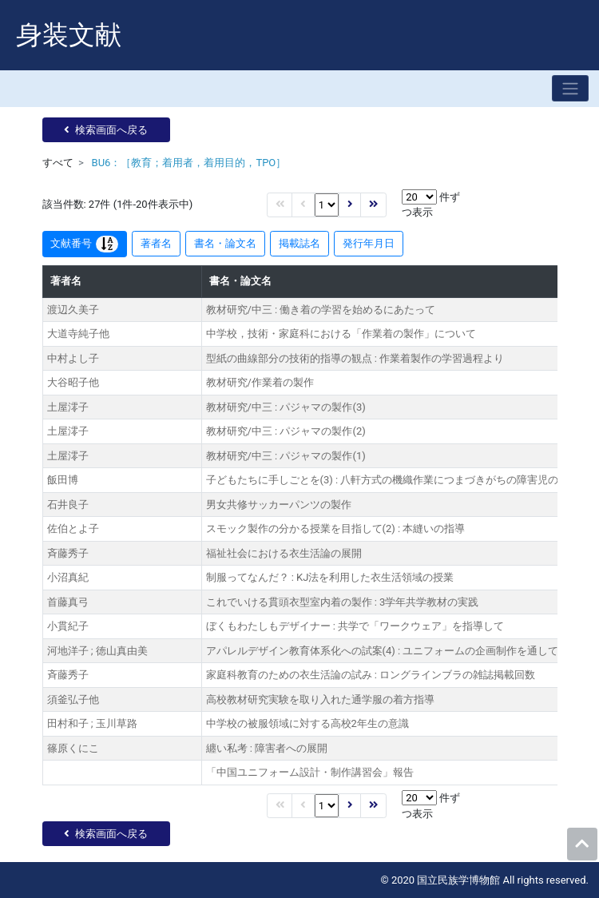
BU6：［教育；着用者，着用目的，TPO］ (189, 163)
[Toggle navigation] (570, 88)
